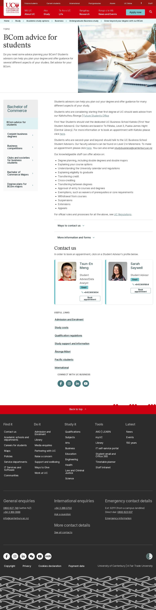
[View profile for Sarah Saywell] (129, 282)
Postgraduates (95, 3)
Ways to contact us (71, 225)
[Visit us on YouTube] (85, 383)
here (62, 133)
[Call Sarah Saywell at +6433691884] (141, 284)
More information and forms (76, 237)
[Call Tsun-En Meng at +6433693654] (90, 292)
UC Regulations (122, 214)
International (75, 3)
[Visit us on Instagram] (69, 383)
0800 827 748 (11, 508)
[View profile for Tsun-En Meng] (78, 282)
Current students (53, 3)
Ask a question (62, 514)
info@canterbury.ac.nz (16, 518)
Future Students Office (96, 115)
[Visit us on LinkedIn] (77, 383)
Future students (31, 3)
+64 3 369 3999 (11, 512)
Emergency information (118, 518)
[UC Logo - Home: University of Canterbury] (12, 8)
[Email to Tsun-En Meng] (84, 287)
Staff (150, 3)
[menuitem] (30, 12)
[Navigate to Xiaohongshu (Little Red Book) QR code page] (48, 556)
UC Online (128, 3)
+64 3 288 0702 (63, 508)
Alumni (112, 3)
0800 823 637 (125, 512)
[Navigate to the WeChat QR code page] (31, 556)
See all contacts (63, 532)
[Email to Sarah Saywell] (135, 279)
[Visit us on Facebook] (61, 383)
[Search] (151, 12)
